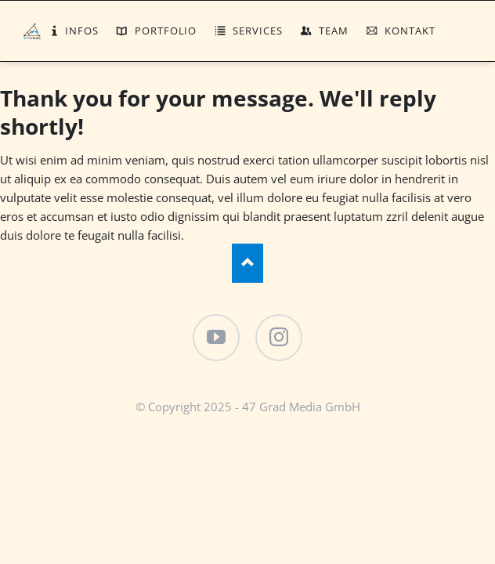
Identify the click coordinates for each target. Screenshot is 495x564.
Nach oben (247, 263)
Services (258, 31)
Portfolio (166, 31)
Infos (82, 31)
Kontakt (410, 31)
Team (334, 31)
